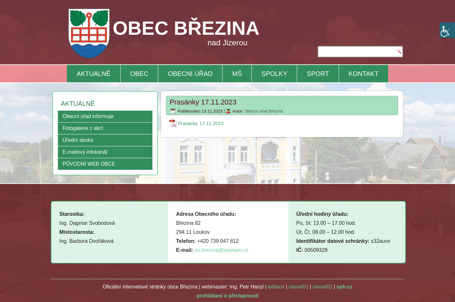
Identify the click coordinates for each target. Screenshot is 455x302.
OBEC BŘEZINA (186, 28)
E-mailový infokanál (85, 152)
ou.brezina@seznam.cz (221, 250)
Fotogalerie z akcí (83, 128)
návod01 (298, 286)
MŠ (237, 73)
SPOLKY (274, 73)
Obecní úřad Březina (264, 111)
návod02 (322, 286)
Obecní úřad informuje (88, 116)
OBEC (139, 73)
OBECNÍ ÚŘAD (190, 73)
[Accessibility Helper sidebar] (447, 30)
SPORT (318, 73)
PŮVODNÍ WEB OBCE (89, 164)
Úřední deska (78, 140)
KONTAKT (363, 73)
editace (276, 286)
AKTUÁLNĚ (94, 73)
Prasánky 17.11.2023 (201, 123)
